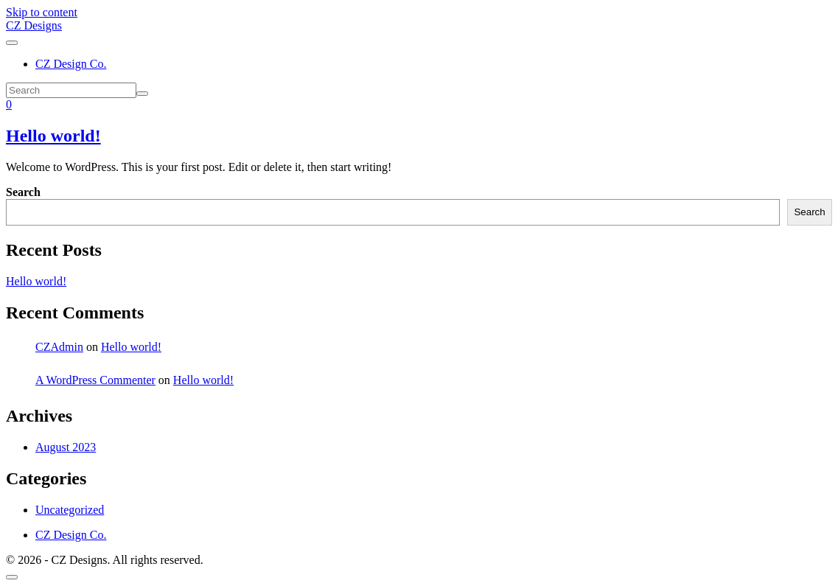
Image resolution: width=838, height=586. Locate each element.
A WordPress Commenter (95, 380)
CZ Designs (34, 25)
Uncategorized (69, 509)
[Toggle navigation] (12, 43)
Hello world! (53, 135)
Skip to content (41, 12)
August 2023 (65, 447)
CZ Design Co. (70, 63)
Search (23, 192)
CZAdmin (59, 347)
